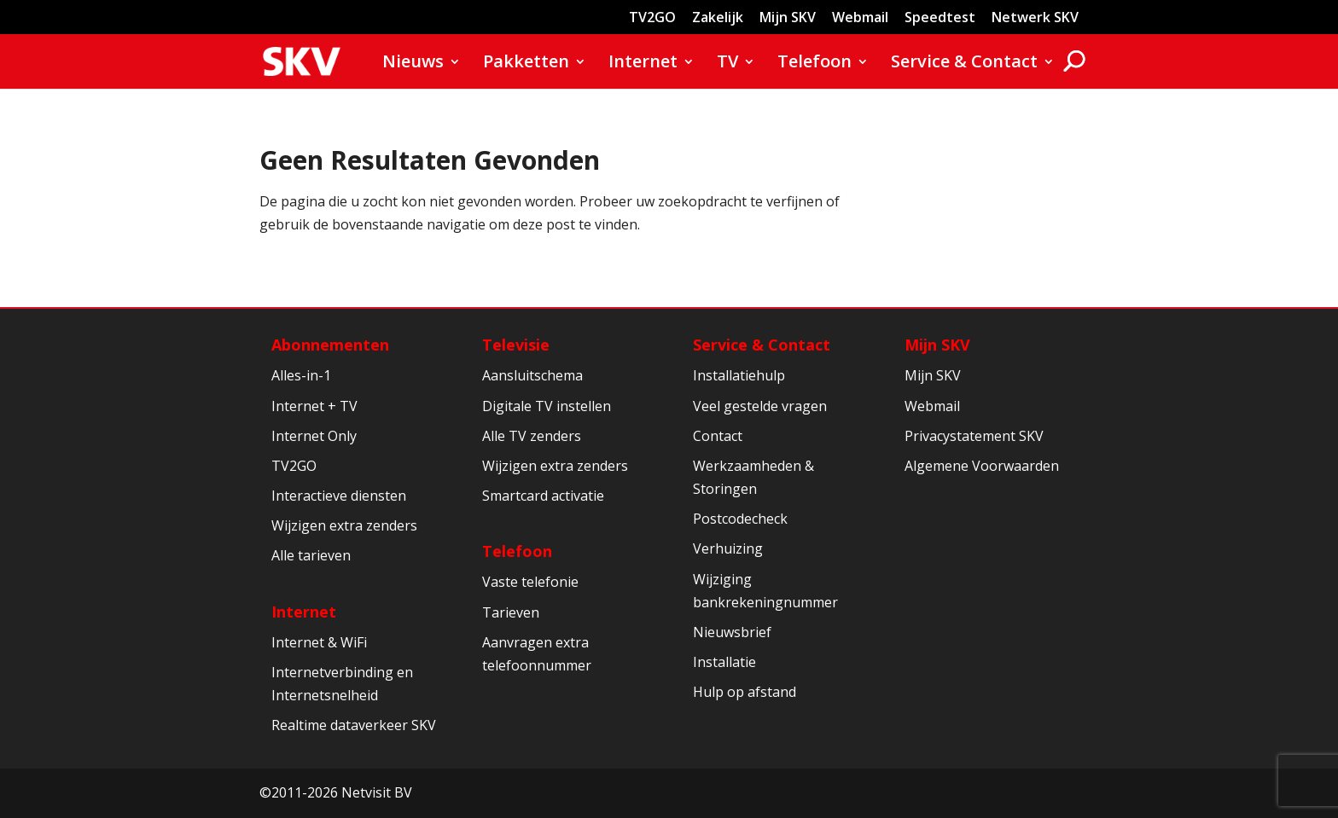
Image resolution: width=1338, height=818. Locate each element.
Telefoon (814, 64)
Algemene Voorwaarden (982, 465)
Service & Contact (964, 64)
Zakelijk (717, 18)
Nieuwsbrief (732, 632)
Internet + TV (314, 406)
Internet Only (314, 435)
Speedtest (940, 18)
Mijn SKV (787, 18)
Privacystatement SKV (974, 435)
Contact (717, 435)
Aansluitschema (532, 375)
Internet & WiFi (319, 642)
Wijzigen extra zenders (344, 525)
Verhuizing (728, 548)
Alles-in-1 (301, 375)
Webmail (860, 18)
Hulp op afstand (744, 691)
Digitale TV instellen (546, 406)
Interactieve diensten (338, 495)
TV (727, 64)
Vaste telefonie (530, 581)
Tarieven (510, 612)
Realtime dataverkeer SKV (353, 725)
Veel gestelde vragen (760, 406)
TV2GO (652, 18)
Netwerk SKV (1035, 18)
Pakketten (526, 64)
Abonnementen (330, 344)
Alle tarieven (311, 555)
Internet (643, 64)
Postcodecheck (740, 518)
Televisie (516, 344)
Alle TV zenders (531, 435)
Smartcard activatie (543, 495)
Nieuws (413, 64)
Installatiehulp (739, 375)
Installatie (724, 662)
